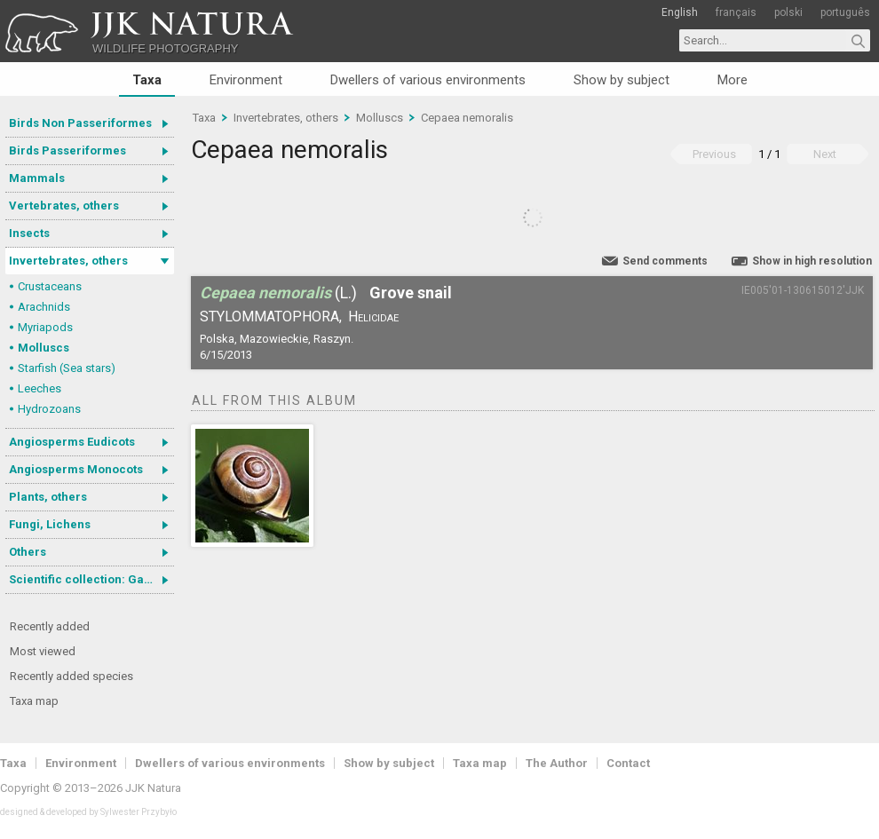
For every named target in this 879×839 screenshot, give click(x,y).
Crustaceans (50, 286)
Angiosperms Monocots (76, 469)
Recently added (50, 626)
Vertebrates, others (64, 205)
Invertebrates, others (68, 260)
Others (27, 551)
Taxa (147, 80)
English (679, 12)
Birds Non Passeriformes (80, 123)
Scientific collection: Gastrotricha (91, 579)
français (736, 12)
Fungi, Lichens (50, 524)
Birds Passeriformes (67, 150)
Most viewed (42, 651)
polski (788, 12)
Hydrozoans (49, 409)
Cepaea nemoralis (467, 117)
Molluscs (43, 347)
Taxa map (34, 701)
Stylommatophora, (271, 316)
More (732, 80)
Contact (628, 763)
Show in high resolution (812, 261)
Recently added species (71, 676)
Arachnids (44, 306)
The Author (557, 763)
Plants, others (48, 496)
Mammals (37, 178)
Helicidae (373, 316)
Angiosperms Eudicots (72, 441)
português (845, 12)
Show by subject (621, 80)
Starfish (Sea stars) (66, 368)
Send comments (665, 261)
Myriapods (45, 327)
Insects (29, 233)
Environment (246, 80)
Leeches (39, 388)
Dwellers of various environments (428, 80)
